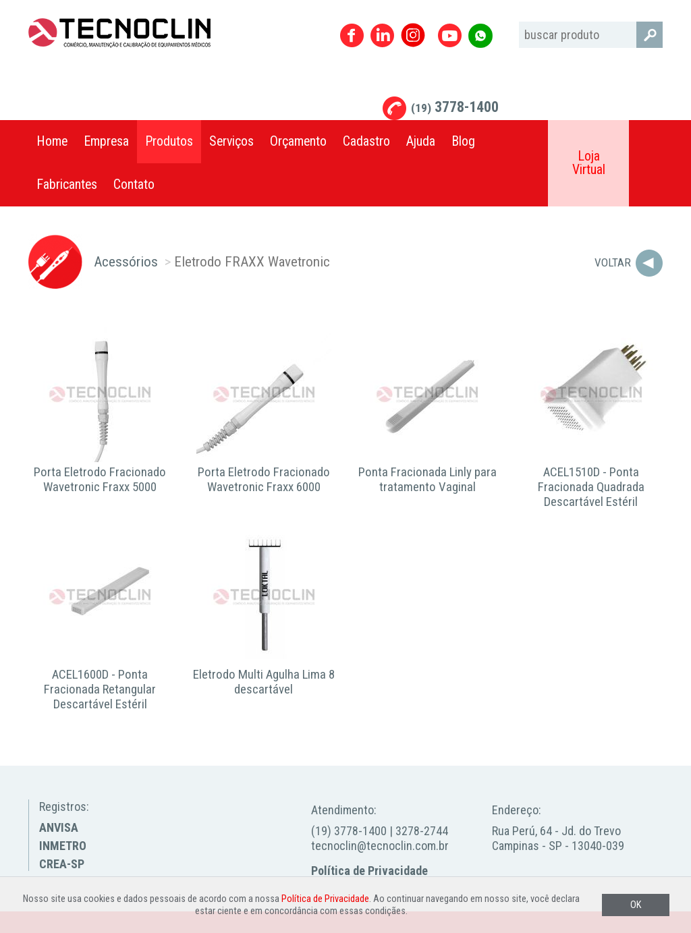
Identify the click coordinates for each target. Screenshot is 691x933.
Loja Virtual (588, 162)
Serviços (231, 141)
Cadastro (366, 141)
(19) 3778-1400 (349, 831)
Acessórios (126, 261)
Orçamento (298, 141)
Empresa (106, 141)
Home (51, 141)
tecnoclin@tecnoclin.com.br (380, 846)
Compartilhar (646, 141)
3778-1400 (455, 106)
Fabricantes (66, 184)
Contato (134, 184)
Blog (463, 141)
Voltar (613, 262)
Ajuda (420, 141)
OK (635, 905)
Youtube (450, 35)
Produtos (169, 141)
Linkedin (382, 35)
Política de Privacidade (369, 871)
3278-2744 (421, 831)
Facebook (352, 35)
